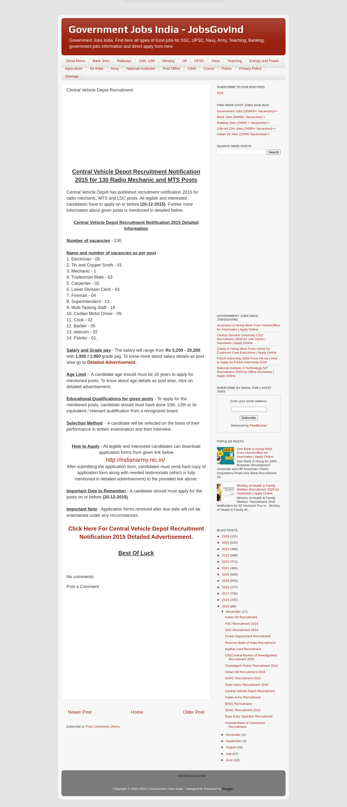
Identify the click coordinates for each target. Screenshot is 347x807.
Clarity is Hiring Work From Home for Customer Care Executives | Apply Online (246, 350)
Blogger (227, 789)
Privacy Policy (250, 68)
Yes (198, 17)
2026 (226, 536)
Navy (216, 61)
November (234, 735)
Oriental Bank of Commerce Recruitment (245, 725)
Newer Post (80, 712)
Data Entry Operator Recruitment (249, 716)
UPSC (199, 61)
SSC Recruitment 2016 (241, 630)
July (229, 754)
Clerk (192, 68)
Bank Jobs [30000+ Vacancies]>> (241, 117)
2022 (226, 561)
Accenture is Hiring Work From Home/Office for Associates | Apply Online (248, 327)
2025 (226, 542)
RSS (220, 93)
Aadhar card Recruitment (243, 649)
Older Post (193, 712)
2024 (226, 549)
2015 (226, 606)
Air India (96, 68)
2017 (226, 593)
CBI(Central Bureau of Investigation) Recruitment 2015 (251, 657)
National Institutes (141, 68)
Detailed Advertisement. (111, 362)
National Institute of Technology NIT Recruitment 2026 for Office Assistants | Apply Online (245, 372)
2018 (226, 587)
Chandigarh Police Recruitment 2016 (251, 665)
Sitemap (71, 76)
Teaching (234, 61)
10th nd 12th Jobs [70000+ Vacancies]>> (246, 128)
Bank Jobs (101, 61)
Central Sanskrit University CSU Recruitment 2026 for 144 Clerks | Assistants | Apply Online (241, 339)
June (230, 760)
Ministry (168, 61)
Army (115, 68)
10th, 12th (147, 61)
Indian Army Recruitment (243, 697)
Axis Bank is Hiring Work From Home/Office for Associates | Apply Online (255, 452)
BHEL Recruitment (238, 704)
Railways (124, 61)
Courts (209, 68)
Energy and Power (264, 61)
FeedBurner (258, 425)
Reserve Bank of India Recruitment (250, 643)
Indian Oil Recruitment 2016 (245, 672)
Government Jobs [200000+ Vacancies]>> (247, 111)
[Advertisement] (136, 131)
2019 (226, 580)
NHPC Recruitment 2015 (243, 678)
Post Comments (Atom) (103, 726)
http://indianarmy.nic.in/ (135, 459)
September (234, 741)
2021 (226, 568)
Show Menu (75, 61)
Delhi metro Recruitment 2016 (246, 685)
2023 (226, 555)
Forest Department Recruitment (248, 636)
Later (150, 17)
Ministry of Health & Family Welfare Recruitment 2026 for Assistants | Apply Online (258, 489)
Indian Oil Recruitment (241, 617)
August (231, 747)
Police (227, 68)
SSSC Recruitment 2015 (242, 710)
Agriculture (73, 68)
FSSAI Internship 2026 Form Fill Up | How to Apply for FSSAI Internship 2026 (247, 360)
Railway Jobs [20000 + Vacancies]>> (243, 123)
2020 (226, 574)
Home (137, 712)
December (234, 611)
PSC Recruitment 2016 (241, 623)
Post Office (171, 68)
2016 (226, 600)
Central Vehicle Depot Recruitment (250, 691)
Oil (184, 61)
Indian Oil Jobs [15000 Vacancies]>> (243, 134)
